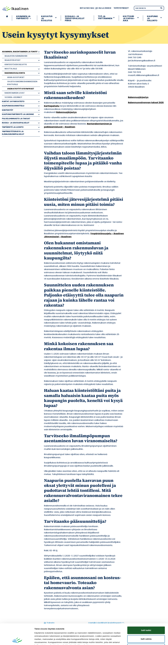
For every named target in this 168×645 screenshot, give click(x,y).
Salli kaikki (146, 610)
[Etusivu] (7, 18)
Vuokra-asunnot (13, 97)
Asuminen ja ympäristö (23, 17)
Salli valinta (146, 619)
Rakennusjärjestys (66, 112)
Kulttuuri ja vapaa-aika (129, 18)
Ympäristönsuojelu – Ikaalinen (107, 234)
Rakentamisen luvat (15, 93)
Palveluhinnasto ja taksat (16, 119)
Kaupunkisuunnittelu (13, 106)
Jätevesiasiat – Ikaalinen (58, 237)
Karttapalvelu (51, 106)
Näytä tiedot (140, 640)
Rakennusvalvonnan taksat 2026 (146, 103)
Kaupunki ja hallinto (152, 18)
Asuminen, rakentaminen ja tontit (19, 52)
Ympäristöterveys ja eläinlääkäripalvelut (13, 132)
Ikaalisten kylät (12, 60)
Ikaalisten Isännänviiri (16, 56)
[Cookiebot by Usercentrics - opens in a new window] (17, 640)
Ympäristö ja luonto (12, 127)
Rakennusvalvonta (15, 73)
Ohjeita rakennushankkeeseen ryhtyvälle (22, 83)
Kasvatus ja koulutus (46, 18)
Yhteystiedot (121, 8)
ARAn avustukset (15, 77)
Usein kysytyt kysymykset (20, 89)
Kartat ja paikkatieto (13, 101)
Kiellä (146, 628)
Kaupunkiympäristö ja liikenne (18, 114)
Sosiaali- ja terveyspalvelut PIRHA (74, 18)
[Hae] (161, 8)
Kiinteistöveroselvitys (16, 65)
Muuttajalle (11, 69)
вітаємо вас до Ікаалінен (95, 8)
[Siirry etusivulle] (15, 9)
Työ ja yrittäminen (105, 17)
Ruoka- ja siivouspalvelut (15, 123)
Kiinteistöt (7, 110)
